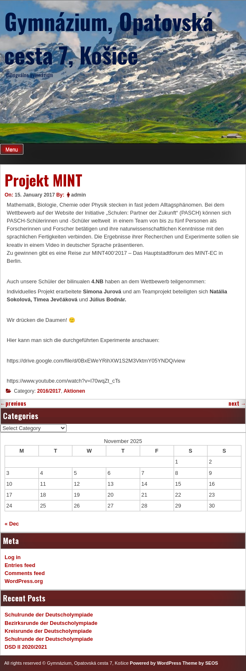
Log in (12, 557)
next (237, 403)
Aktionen (74, 391)
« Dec (12, 524)
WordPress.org (24, 581)
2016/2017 (49, 391)
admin (78, 195)
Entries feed (20, 565)
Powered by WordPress (155, 663)
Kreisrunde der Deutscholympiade (48, 631)
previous (13, 403)
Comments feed (25, 573)
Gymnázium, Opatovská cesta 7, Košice (108, 38)
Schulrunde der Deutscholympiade (49, 614)
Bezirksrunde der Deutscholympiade (51, 623)
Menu (11, 150)
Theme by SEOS (200, 663)
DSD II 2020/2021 (26, 647)
